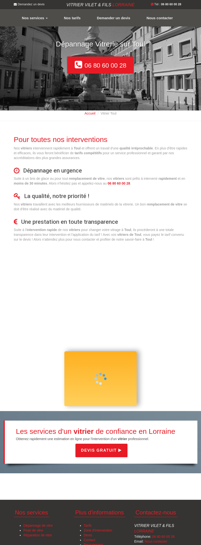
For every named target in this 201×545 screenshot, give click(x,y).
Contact (89, 540)
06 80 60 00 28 (163, 537)
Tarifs (88, 525)
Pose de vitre (33, 530)
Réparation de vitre (37, 535)
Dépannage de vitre (38, 525)
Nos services (35, 18)
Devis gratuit (101, 450)
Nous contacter (160, 18)
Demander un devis (113, 18)
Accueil (90, 113)
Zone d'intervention (98, 530)
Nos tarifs (72, 18)
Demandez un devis (29, 4)
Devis (88, 535)
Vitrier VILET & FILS (100, 4)
